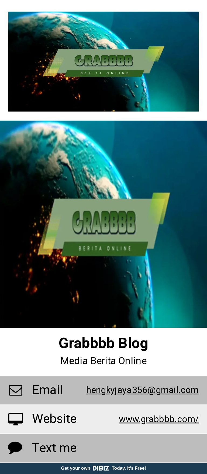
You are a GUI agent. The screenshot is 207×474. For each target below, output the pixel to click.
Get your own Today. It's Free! (103, 468)
